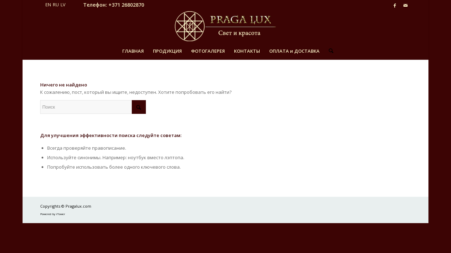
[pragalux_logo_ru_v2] (225, 26)
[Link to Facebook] (395, 5)
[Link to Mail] (405, 5)
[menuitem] (133, 51)
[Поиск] (328, 51)
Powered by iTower (52, 214)
